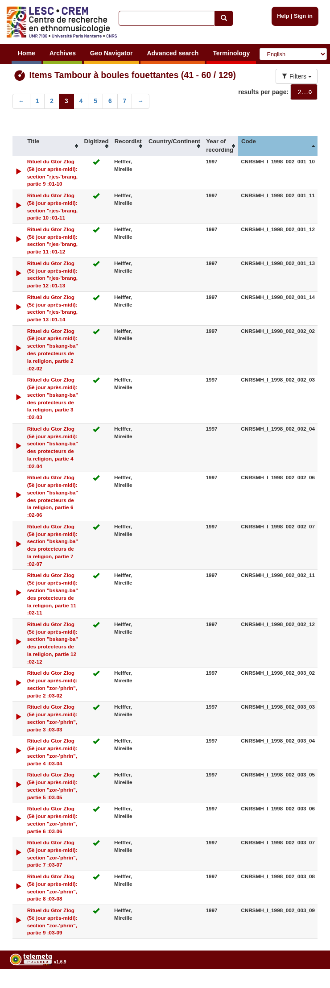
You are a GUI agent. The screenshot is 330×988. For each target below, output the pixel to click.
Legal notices (308, 984)
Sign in (303, 16)
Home (26, 53)
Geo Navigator (111, 53)
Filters (296, 76)
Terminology (231, 53)
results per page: (263, 91)
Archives (63, 53)
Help (283, 16)
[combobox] (304, 92)
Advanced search (172, 53)
